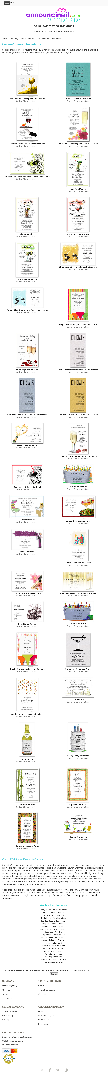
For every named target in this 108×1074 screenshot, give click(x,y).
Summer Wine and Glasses (78, 562)
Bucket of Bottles (78, 486)
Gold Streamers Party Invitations (27, 714)
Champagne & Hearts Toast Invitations (78, 267)
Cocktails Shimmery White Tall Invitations (78, 369)
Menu (9, 2)
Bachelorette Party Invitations (53, 918)
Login (40, 1011)
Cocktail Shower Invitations (53, 921)
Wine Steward (27, 551)
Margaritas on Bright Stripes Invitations (78, 324)
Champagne (79, 895)
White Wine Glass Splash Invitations (27, 98)
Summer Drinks (27, 519)
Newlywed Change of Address (53, 940)
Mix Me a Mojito (78, 189)
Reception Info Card (53, 943)
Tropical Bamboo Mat (78, 804)
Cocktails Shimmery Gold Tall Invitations (78, 414)
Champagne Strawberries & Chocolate (78, 456)
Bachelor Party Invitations (53, 915)
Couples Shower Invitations (53, 923)
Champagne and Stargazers (27, 593)
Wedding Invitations (53, 954)
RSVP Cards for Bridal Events (53, 948)
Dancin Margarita (78, 837)
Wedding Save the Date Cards (53, 959)
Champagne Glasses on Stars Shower (78, 593)
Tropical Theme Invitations (53, 951)
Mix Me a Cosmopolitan (78, 234)
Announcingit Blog (9, 985)
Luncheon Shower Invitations (53, 926)
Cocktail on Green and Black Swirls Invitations (27, 176)
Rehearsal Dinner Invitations (53, 945)
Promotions (7, 998)
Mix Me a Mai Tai (27, 234)
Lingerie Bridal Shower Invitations (53, 929)
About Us (6, 990)
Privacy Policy (7, 1015)
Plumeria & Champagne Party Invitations (78, 143)
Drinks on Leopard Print (27, 846)
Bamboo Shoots (27, 804)
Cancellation (43, 994)
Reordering (43, 1024)
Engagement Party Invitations (53, 937)
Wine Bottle (27, 759)
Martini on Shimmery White (78, 669)
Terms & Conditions (46, 990)
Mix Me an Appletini (27, 279)
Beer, (70, 895)
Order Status (43, 1019)
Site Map (6, 1019)
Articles (5, 994)
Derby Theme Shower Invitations (53, 910)
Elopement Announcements (53, 934)
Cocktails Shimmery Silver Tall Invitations (27, 414)
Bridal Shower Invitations (53, 912)
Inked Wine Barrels (27, 624)
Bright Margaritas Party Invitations (27, 669)
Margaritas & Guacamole (78, 521)
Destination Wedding (53, 932)
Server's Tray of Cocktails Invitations (27, 143)
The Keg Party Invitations (78, 755)
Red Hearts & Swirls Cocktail (27, 487)
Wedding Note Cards (53, 957)
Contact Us (42, 985)
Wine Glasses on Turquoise (78, 98)
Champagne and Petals (27, 369)
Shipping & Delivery (10, 1011)
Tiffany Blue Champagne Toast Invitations (27, 310)
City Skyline (78, 699)
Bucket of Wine (78, 623)
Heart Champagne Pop (27, 445)
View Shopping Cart (46, 1015)
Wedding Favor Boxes (53, 962)
